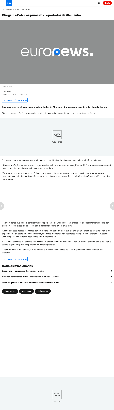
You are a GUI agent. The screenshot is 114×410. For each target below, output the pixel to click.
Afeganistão (26, 9)
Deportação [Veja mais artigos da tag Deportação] (10, 291)
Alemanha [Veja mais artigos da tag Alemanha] (26, 291)
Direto (107, 3)
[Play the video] (57, 52)
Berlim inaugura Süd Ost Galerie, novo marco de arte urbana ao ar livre (30, 283)
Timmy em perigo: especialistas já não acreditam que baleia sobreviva (30, 277)
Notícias (9, 9)
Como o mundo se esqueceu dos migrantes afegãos (23, 271)
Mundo (17, 9)
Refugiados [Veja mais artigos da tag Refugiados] (43, 291)
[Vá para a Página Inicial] (9, 3)
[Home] (2, 9)
